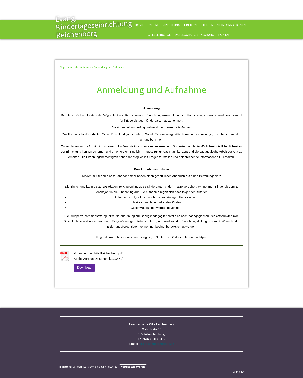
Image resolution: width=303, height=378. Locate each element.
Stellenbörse (159, 35)
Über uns (191, 25)
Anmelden (238, 371)
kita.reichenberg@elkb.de (156, 344)
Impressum (65, 366)
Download (84, 267)
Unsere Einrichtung (164, 25)
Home (139, 25)
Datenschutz (79, 366)
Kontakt (225, 35)
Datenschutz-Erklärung (194, 35)
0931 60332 (157, 339)
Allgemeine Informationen (224, 25)
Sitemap (112, 366)
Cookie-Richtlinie (97, 366)
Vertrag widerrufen (133, 366)
